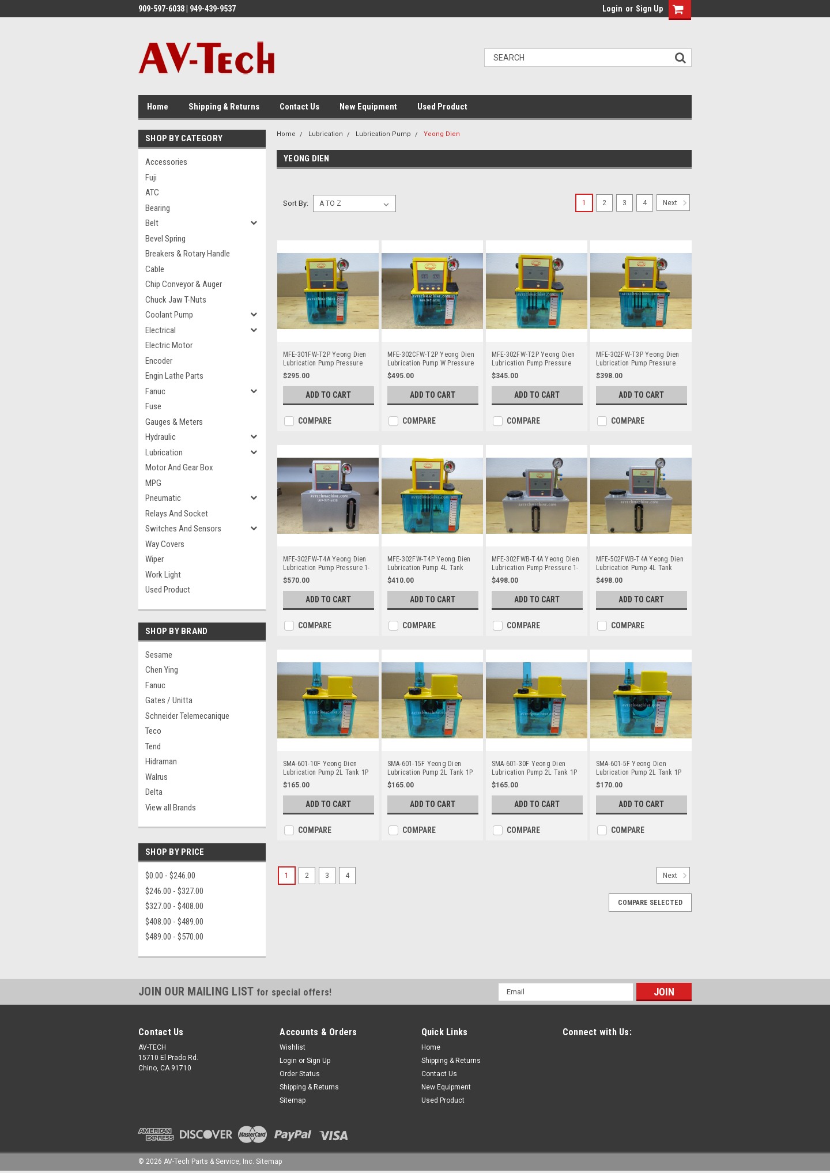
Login (612, 8)
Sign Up (649, 8)
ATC (152, 192)
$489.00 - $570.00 (174, 936)
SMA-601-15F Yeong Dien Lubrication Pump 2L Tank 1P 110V (430, 768)
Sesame (158, 655)
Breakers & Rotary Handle (187, 253)
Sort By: (295, 203)
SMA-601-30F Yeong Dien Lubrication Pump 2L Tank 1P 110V (535, 768)
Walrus (156, 777)
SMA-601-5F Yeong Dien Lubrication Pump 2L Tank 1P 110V (639, 768)
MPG (153, 483)
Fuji (151, 177)
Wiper (154, 559)
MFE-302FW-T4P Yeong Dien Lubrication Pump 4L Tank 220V (429, 563)
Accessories (166, 162)
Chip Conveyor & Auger (183, 284)
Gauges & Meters (174, 422)
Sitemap (292, 1100)
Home (157, 106)
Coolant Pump (169, 315)
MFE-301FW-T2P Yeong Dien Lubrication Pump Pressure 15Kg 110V (325, 359)
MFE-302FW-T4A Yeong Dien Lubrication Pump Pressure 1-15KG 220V (326, 563)
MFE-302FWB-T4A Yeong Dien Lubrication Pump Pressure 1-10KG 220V (535, 563)
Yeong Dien (442, 134)
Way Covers (164, 544)
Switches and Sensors (183, 528)
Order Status (300, 1074)
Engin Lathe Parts (174, 376)
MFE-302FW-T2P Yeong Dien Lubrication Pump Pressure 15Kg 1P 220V (533, 359)
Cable (154, 269)
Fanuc (155, 391)
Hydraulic (160, 437)
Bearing (157, 208)
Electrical (160, 330)
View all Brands (170, 807)
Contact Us (299, 106)
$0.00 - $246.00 (170, 875)
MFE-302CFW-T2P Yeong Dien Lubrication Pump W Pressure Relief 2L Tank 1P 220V (430, 359)
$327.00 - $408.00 (174, 906)
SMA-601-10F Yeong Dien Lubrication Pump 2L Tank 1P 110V (326, 768)
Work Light (163, 574)
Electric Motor (169, 345)
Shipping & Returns (223, 106)
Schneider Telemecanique (187, 716)
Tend (153, 746)
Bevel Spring (165, 238)
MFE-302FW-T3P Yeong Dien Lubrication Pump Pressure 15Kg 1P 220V (638, 359)
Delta (154, 792)
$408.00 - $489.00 (174, 921)
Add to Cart (328, 394)
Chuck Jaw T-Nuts (175, 300)
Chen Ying (161, 670)
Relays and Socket (176, 513)
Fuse (153, 406)
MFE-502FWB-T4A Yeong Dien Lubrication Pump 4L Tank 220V (640, 563)
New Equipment (368, 106)
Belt (152, 223)
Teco (153, 731)
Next (676, 203)
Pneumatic (163, 498)
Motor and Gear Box (179, 467)
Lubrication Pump (383, 134)
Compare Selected (650, 903)
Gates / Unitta (169, 700)
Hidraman (161, 761)
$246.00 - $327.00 (174, 891)
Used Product (442, 106)
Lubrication (164, 452)
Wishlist (292, 1047)
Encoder (158, 361)
